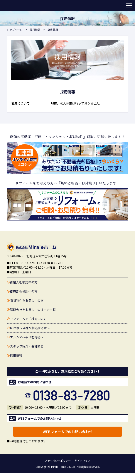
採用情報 (35, 29)
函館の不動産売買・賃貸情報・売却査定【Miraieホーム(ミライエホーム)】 (23, 5)
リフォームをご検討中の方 (28, 319)
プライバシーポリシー (58, 460)
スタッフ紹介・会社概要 (27, 346)
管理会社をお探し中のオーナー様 (33, 309)
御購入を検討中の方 (23, 282)
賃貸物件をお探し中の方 (27, 300)
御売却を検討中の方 (23, 291)
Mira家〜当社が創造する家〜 (30, 328)
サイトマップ (82, 460)
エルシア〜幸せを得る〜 (27, 337)
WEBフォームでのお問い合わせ (67, 431)
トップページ (14, 29)
